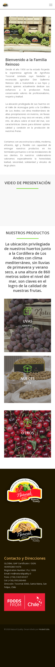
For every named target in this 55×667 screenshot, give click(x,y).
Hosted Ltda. (44, 655)
